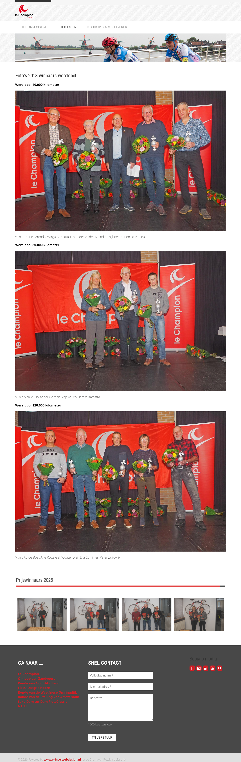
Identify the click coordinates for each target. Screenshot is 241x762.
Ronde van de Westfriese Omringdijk (47, 692)
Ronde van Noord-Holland (39, 683)
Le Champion (28, 674)
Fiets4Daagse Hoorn (34, 687)
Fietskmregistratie (35, 27)
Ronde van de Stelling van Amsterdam (48, 697)
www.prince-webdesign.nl (62, 759)
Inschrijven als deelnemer (107, 27)
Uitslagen (68, 27)
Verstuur (102, 737)
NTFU (22, 706)
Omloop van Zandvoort (36, 678)
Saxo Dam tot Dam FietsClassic (42, 701)
